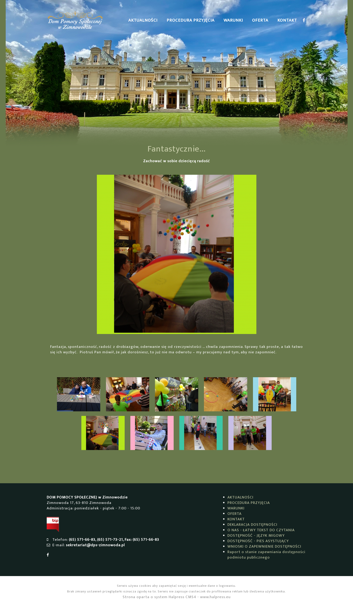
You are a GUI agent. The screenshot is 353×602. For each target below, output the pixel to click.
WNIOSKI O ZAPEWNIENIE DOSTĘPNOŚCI (264, 546)
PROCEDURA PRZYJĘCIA (190, 20)
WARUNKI (233, 20)
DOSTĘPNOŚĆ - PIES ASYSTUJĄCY (258, 541)
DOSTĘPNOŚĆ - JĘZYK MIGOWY (256, 535)
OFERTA (260, 20)
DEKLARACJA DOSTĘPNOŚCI (252, 524)
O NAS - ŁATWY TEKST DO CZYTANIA (261, 530)
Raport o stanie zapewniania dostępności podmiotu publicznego (266, 555)
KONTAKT (287, 20)
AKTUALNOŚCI (142, 20)
